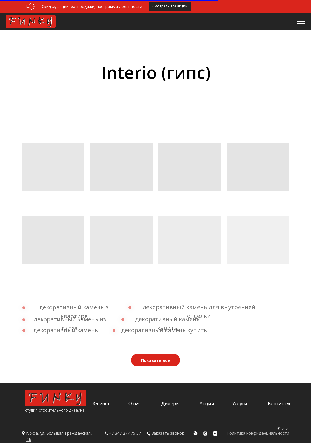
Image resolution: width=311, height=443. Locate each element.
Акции (207, 403)
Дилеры (170, 403)
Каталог (101, 403)
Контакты (279, 403)
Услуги (239, 403)
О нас (134, 403)
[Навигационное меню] (301, 21)
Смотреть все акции (170, 6)
